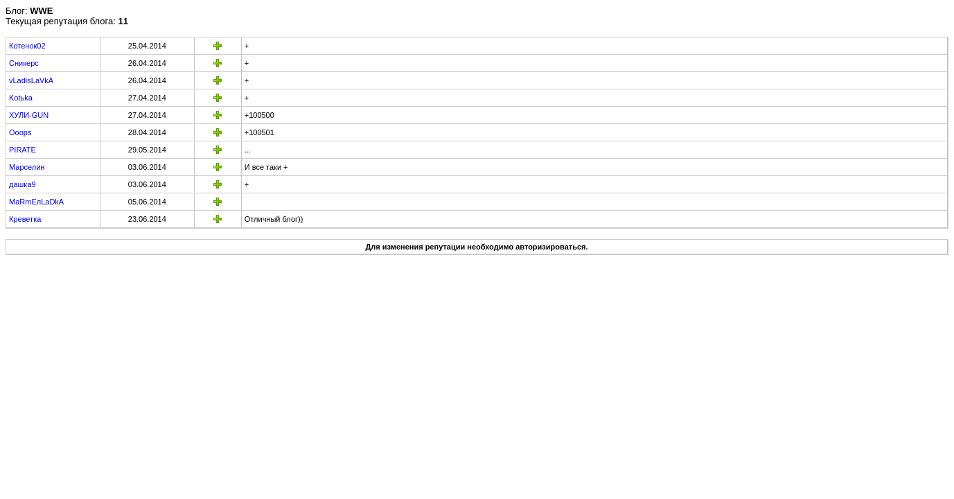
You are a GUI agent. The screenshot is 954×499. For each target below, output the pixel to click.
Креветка (25, 219)
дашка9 (22, 184)
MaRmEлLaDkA (36, 202)
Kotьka (21, 98)
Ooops (20, 132)
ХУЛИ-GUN (28, 115)
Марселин (26, 167)
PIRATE (22, 150)
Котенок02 (27, 46)
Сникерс (24, 63)
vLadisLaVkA (31, 80)
